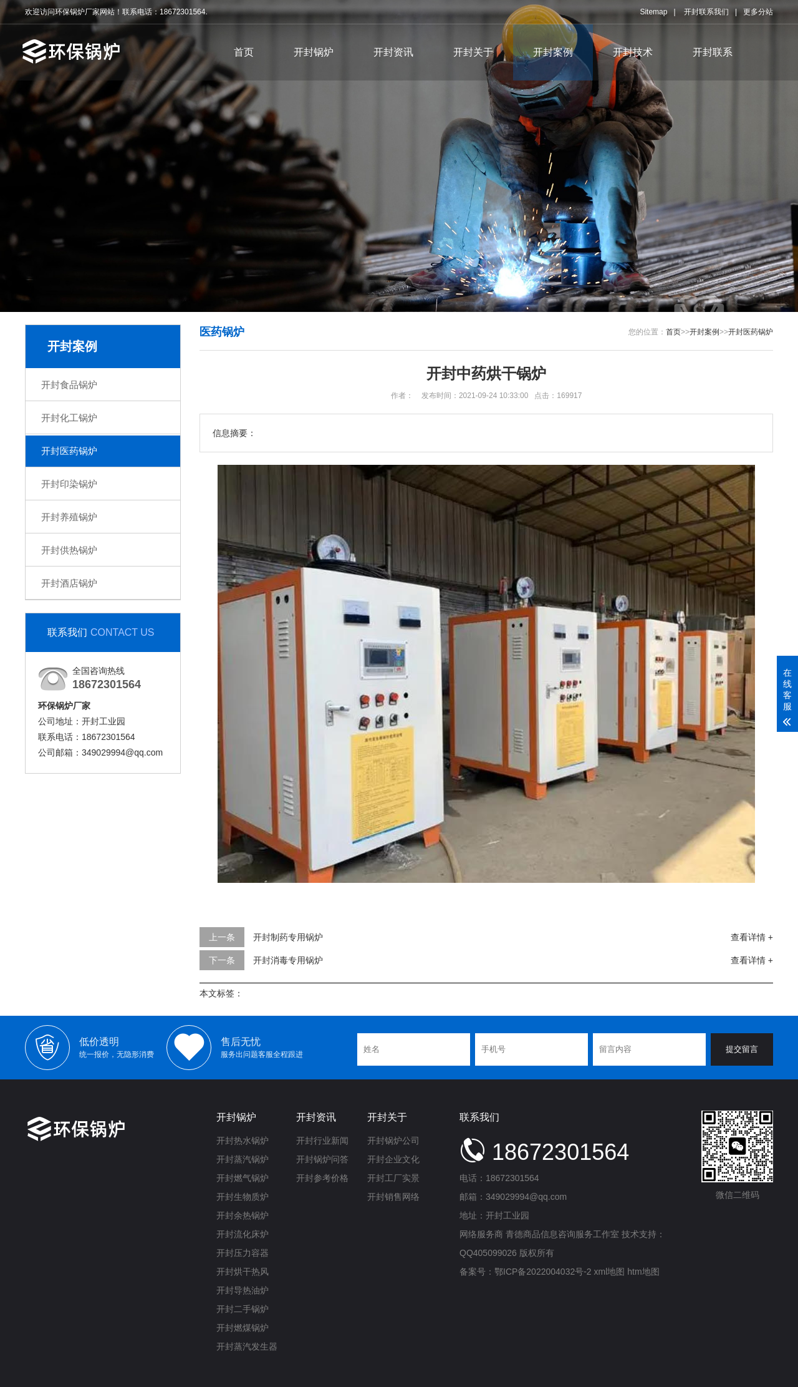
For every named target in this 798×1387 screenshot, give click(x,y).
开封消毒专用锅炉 (288, 960)
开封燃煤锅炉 (242, 1328)
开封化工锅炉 (69, 417)
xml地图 (609, 1272)
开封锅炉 (314, 52)
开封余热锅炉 (242, 1215)
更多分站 (758, 11)
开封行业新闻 (322, 1141)
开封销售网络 (393, 1197)
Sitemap (653, 11)
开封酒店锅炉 (69, 583)
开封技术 (633, 52)
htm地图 (643, 1272)
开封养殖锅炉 (69, 517)
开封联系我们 (706, 11)
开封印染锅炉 (69, 484)
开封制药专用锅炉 (288, 937)
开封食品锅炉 (69, 384)
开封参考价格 (322, 1178)
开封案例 (553, 52)
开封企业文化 (393, 1159)
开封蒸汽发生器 (246, 1346)
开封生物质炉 (242, 1197)
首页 (244, 52)
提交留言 (742, 1049)
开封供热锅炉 (69, 550)
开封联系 (713, 52)
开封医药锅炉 (69, 450)
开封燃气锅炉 (242, 1178)
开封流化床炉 (242, 1234)
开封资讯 (393, 52)
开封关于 (473, 52)
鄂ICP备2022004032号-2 (543, 1272)
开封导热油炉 (242, 1290)
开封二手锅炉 (242, 1309)
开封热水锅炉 (242, 1141)
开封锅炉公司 (393, 1141)
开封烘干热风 (242, 1272)
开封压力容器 (242, 1253)
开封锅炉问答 (322, 1159)
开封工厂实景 (393, 1178)
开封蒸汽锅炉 (242, 1159)
